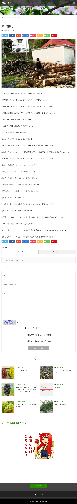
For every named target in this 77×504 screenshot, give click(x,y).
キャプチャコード (31, 328)
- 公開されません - (10, 284)
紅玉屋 (33, 501)
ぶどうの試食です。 (22, 370)
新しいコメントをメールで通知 (39, 335)
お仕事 (12, 30)
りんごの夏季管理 (60, 404)
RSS (41, 493)
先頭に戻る (38, 485)
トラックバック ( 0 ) (57, 251)
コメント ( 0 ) (20, 251)
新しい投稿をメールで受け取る (39, 341)
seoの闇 (57, 387)
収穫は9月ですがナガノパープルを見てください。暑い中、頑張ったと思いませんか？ (26, 389)
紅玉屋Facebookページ (14, 422)
